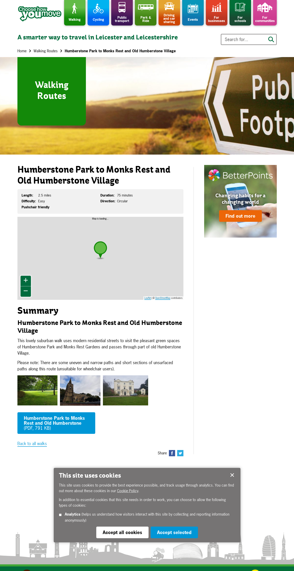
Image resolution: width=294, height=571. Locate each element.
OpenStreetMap (162, 297)
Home (22, 51)
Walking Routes (46, 51)
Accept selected (232, 475)
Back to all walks (32, 443)
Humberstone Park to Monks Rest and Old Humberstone (54, 423)
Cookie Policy (127, 490)
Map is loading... (102, 258)
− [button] (25, 291)
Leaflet (147, 297)
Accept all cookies (122, 532)
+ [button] (25, 281)
